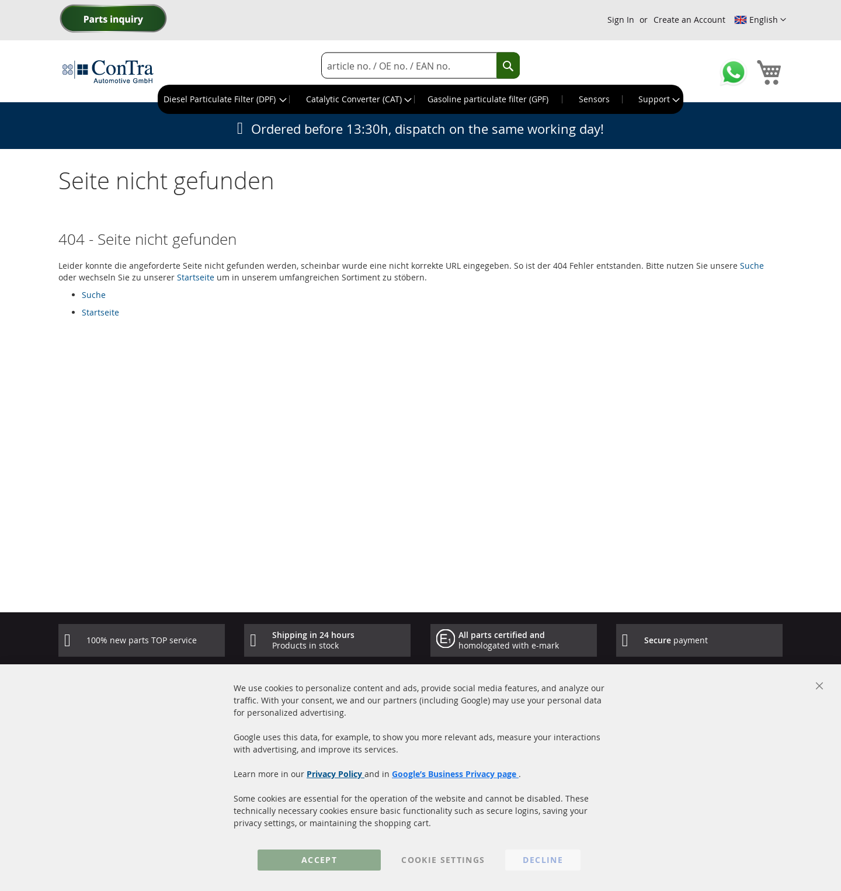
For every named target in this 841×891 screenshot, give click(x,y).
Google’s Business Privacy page (455, 773)
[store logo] (108, 71)
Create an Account (689, 19)
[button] (760, 19)
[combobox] (420, 66)
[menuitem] (224, 99)
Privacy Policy (335, 773)
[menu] (420, 99)
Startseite (195, 277)
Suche (752, 265)
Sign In (620, 19)
